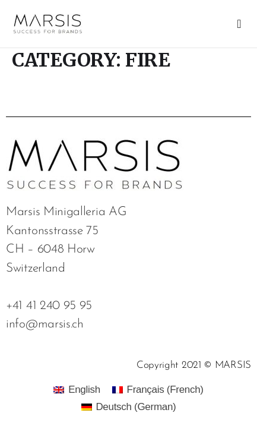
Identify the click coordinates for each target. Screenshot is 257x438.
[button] (239, 24)
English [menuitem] (84, 389)
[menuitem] (76, 389)
